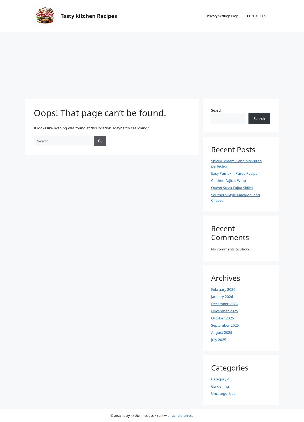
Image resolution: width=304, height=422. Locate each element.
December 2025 (224, 303)
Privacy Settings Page (223, 16)
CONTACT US (256, 16)
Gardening (220, 386)
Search (217, 110)
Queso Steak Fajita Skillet (232, 187)
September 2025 (225, 325)
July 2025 (218, 339)
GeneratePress (182, 415)
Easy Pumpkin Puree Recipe (234, 173)
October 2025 (222, 318)
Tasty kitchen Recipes (89, 15)
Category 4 (220, 379)
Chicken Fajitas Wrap (228, 180)
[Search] (100, 141)
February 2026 (223, 289)
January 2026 (222, 296)
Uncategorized (223, 393)
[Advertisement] (152, 63)
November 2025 (224, 310)
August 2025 (221, 332)
